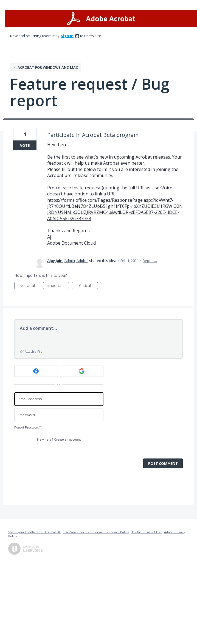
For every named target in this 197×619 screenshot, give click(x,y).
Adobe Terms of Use (146, 532)
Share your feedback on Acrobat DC (34, 532)
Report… (150, 260)
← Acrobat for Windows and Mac (45, 67)
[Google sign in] (82, 371)
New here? (59, 440)
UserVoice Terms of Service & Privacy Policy (96, 532)
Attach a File (34, 351)
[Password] (58, 415)
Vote (25, 145)
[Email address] (58, 399)
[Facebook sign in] (36, 371)
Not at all (30, 286)
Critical (88, 286)
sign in (67, 35)
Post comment (163, 463)
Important (58, 286)
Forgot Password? (27, 427)
